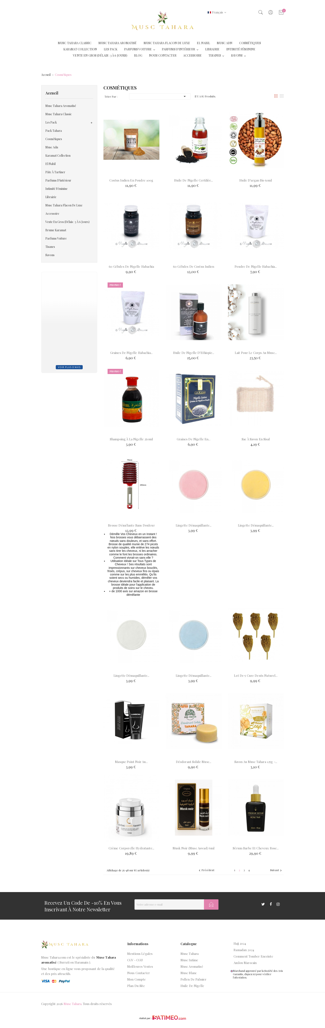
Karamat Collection (57, 155)
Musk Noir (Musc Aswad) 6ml (194, 848)
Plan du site (136, 986)
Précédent (206, 870)
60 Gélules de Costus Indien (193, 266)
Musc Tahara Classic (58, 114)
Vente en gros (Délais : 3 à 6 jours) (67, 222)
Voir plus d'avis (69, 367)
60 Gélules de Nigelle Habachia (131, 266)
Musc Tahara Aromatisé (60, 106)
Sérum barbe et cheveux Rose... (256, 848)
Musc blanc (189, 973)
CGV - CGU (135, 960)
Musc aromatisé (192, 966)
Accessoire (52, 214)
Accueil (51, 93)
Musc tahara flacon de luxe (63, 205)
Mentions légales (140, 954)
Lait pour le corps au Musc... (256, 353)
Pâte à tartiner (55, 172)
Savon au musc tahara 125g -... (255, 762)
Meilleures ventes (140, 966)
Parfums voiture (56, 238)
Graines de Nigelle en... (193, 439)
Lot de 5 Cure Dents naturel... (256, 675)
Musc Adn (51, 147)
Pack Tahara (53, 131)
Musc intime (189, 960)
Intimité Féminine (56, 189)
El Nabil (50, 164)
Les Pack (51, 122)
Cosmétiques (53, 139)
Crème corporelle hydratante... (131, 848)
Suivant (276, 870)
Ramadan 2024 (244, 950)
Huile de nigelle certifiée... (193, 180)
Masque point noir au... (131, 762)
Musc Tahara (190, 954)
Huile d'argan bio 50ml (255, 180)
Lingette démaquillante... (194, 525)
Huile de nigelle (192, 986)
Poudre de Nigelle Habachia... (256, 266)
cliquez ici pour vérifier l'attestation (252, 975)
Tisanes (50, 247)
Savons (50, 255)
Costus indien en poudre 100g (131, 180)
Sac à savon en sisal (256, 439)
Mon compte (136, 979)
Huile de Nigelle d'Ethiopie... (193, 353)
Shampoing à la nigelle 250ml (131, 439)
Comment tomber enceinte (253, 956)
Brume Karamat (55, 230)
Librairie (50, 197)
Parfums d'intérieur (58, 180)
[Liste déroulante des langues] (217, 12)
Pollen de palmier (194, 979)
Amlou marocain (245, 963)
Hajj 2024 (240, 943)
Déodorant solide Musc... (193, 762)
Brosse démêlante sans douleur (131, 525)
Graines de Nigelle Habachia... (131, 353)
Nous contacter (138, 973)
